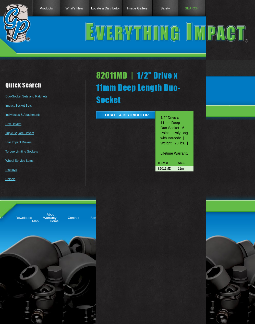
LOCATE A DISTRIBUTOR (126, 115)
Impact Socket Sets (18, 105)
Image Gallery (137, 8)
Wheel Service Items (19, 161)
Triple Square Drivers (19, 133)
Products (46, 8)
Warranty (49, 218)
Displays (11, 170)
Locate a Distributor (105, 8)
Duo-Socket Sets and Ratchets (26, 96)
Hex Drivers (13, 124)
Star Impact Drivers (18, 142)
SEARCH (192, 8)
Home (54, 221)
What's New (74, 8)
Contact (73, 218)
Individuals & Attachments (22, 115)
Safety (165, 8)
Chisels (10, 179)
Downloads (24, 218)
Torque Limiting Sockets (21, 151)
